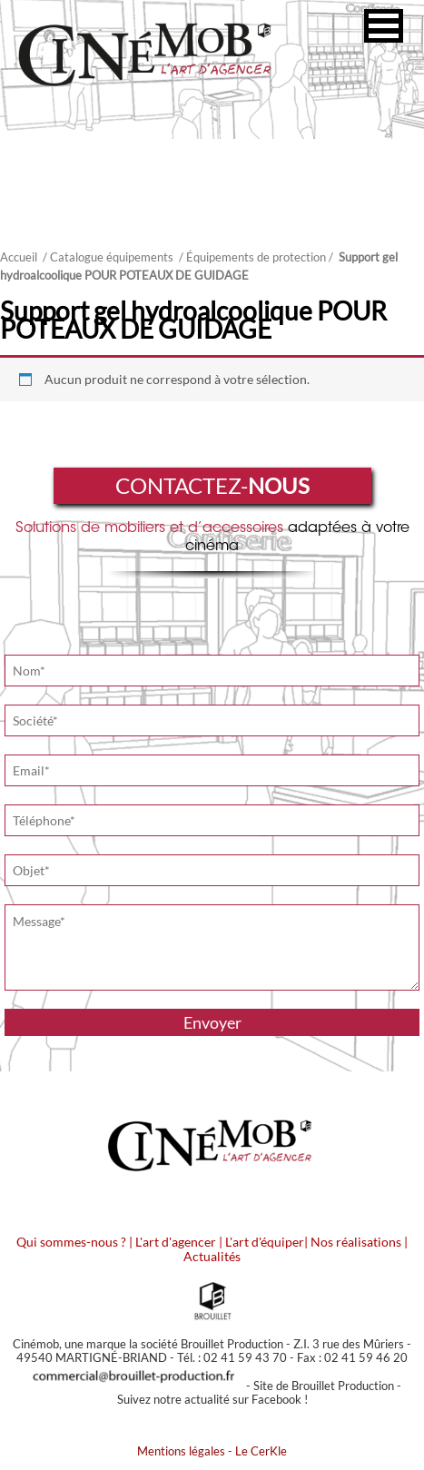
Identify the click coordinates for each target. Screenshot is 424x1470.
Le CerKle (261, 1451)
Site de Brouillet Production (323, 1385)
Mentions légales (181, 1451)
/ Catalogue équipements (108, 257)
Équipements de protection (256, 257)
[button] (383, 26)
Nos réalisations (356, 1241)
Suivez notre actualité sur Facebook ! (212, 1399)
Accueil (18, 257)
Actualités (212, 1256)
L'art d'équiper (264, 1241)
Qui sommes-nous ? (71, 1241)
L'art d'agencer (177, 1241)
